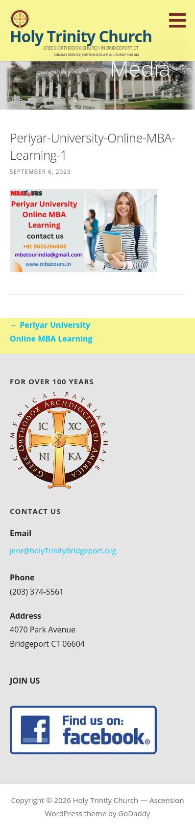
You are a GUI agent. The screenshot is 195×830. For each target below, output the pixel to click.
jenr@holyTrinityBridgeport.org (63, 550)
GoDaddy (134, 813)
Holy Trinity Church (81, 36)
